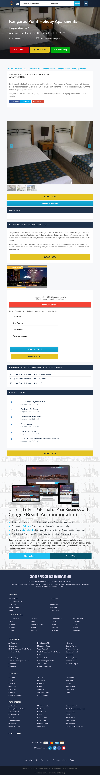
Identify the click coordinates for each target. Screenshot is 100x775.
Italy (11, 622)
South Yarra (70, 724)
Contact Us (54, 598)
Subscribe (53, 607)
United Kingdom (37, 625)
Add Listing (71, 556)
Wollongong (70, 686)
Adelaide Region (72, 664)
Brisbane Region (14, 658)
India (75, 625)
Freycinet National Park (74, 727)
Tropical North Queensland (18, 661)
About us (53, 601)
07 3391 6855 (18, 38)
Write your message (20, 336)
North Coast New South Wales (19, 649)
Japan (11, 630)
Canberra (40, 683)
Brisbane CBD (13, 715)
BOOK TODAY (14, 102)
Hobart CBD (41, 715)
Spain (54, 622)
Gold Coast (41, 680)
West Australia (42, 649)
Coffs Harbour (42, 695)
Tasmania (69, 655)
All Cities (11, 677)
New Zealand (78, 619)
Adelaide (11, 683)
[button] (13, 152)
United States (57, 619)
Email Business (38, 102)
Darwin (68, 683)
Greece (12, 628)
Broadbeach (41, 712)
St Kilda (11, 718)
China (64, 760)
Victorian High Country (45, 661)
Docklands (12, 724)
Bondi (68, 715)
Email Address (18, 323)
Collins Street (42, 718)
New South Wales (43, 643)
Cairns (39, 686)
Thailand (55, 630)
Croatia (12, 625)
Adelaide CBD (13, 712)
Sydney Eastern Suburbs (17, 709)
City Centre (70, 721)
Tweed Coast (42, 664)
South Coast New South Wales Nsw (48, 653)
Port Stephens (71, 658)
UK (36, 760)
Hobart (68, 692)
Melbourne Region (44, 646)
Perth (10, 680)
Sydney (40, 677)
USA (41, 760)
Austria (75, 628)
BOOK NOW (39, 50)
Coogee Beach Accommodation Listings (50, 773)
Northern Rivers (72, 649)
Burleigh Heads (43, 724)
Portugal (55, 628)
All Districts (12, 706)
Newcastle (12, 686)
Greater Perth (42, 658)
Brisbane (69, 680)
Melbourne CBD (43, 706)
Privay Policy (54, 610)
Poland (33, 628)
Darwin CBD (70, 712)
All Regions (12, 643)
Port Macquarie (43, 692)
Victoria (69, 643)
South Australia (14, 652)
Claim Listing (60, 50)
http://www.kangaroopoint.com (51, 38)
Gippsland (12, 664)
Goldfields (12, 667)
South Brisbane (14, 721)
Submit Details (34, 349)
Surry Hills (41, 727)
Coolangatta (42, 721)
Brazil (54, 625)
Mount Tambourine (15, 695)
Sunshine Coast (72, 652)
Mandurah (12, 692)
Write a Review (50, 203)
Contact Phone (18, 329)
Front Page (54, 604)
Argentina (76, 630)
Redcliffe (40, 689)
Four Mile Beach (14, 727)
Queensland (13, 646)
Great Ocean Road (44, 667)
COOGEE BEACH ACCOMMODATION (50, 576)
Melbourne (70, 677)
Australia (34, 619)
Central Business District (75, 709)
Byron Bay (12, 689)
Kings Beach (70, 718)
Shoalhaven (70, 661)
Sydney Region (71, 646)
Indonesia (34, 630)
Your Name (17, 316)
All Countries (14, 619)
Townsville (70, 689)
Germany (76, 622)
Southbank (41, 709)
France (33, 622)
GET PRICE (19, 50)
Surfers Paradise (72, 706)
